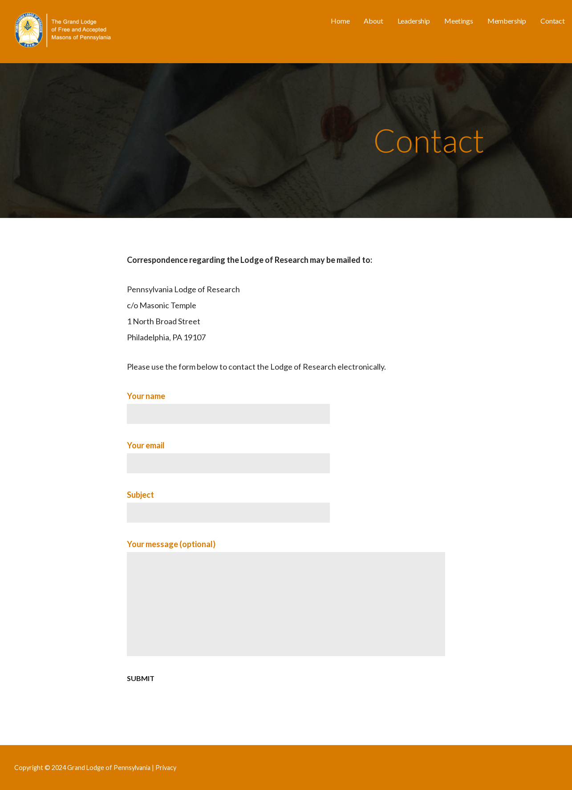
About (373, 20)
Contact (552, 20)
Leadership (414, 20)
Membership (506, 20)
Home (340, 20)
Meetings (458, 20)
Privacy (165, 767)
